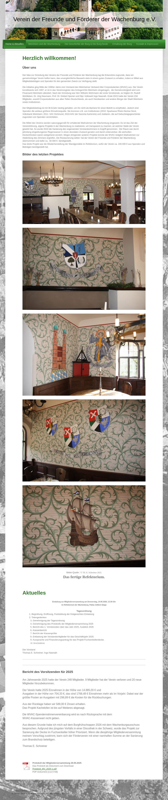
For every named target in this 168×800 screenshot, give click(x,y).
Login (153, 790)
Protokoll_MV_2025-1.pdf (44, 769)
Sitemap (33, 790)
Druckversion (20, 790)
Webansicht (150, 793)
